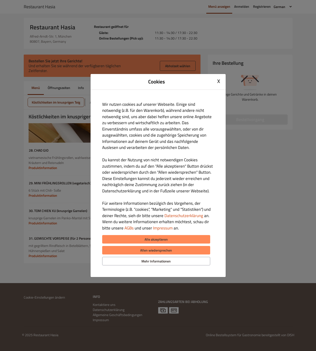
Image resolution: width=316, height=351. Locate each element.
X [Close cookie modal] (218, 81)
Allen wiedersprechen (156, 250)
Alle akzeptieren (156, 239)
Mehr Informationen (156, 261)
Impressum (163, 228)
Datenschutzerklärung (183, 215)
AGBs (129, 228)
